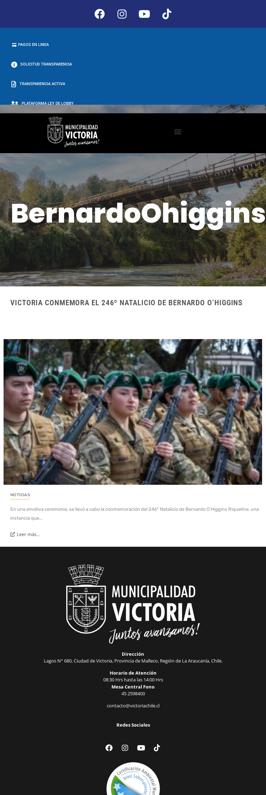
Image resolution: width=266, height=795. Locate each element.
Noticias (20, 495)
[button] (177, 131)
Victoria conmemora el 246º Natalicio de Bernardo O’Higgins (126, 302)
